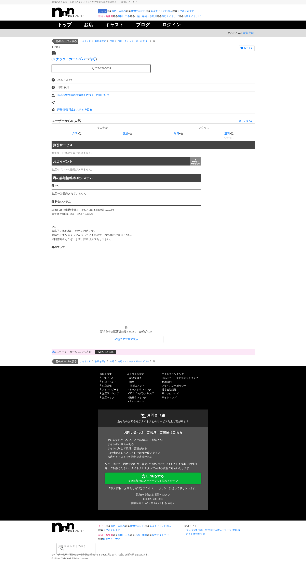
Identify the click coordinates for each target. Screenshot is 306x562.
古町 (112, 41)
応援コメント (137, 385)
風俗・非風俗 (118, 11)
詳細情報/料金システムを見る (74, 109)
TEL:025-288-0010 (153, 498)
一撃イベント (109, 378)
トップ (65, 24)
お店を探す (100, 41)
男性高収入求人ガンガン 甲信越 (222, 530)
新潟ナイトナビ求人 (161, 11)
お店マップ (108, 397)
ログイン (171, 24)
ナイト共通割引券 (195, 534)
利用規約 (167, 381)
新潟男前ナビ (138, 11)
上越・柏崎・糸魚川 (146, 16)
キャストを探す (135, 374)
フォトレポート (110, 389)
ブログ (143, 24)
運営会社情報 (169, 389)
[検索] (71, 546)
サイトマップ (169, 397)
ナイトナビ (85, 41)
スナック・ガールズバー (70, 59)
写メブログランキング (141, 393)
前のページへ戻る (66, 41)
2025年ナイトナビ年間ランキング (180, 378)
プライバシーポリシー (174, 385)
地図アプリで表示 (126, 339)
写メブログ (135, 378)
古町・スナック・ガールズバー (133, 41)
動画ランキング (137, 397)
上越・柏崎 (141, 535)
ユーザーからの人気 (66, 121)
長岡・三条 (124, 16)
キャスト (114, 24)
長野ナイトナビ (170, 16)
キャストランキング (140, 389)
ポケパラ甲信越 (194, 530)
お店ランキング (110, 393)
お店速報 (107, 385)
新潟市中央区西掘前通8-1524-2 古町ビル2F (83, 95)
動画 (131, 381)
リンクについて (170, 393)
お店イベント (127, 161)
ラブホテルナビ (185, 11)
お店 (88, 24)
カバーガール (136, 401)
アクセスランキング (173, 374)
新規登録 (248, 32)
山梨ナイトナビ (192, 16)
